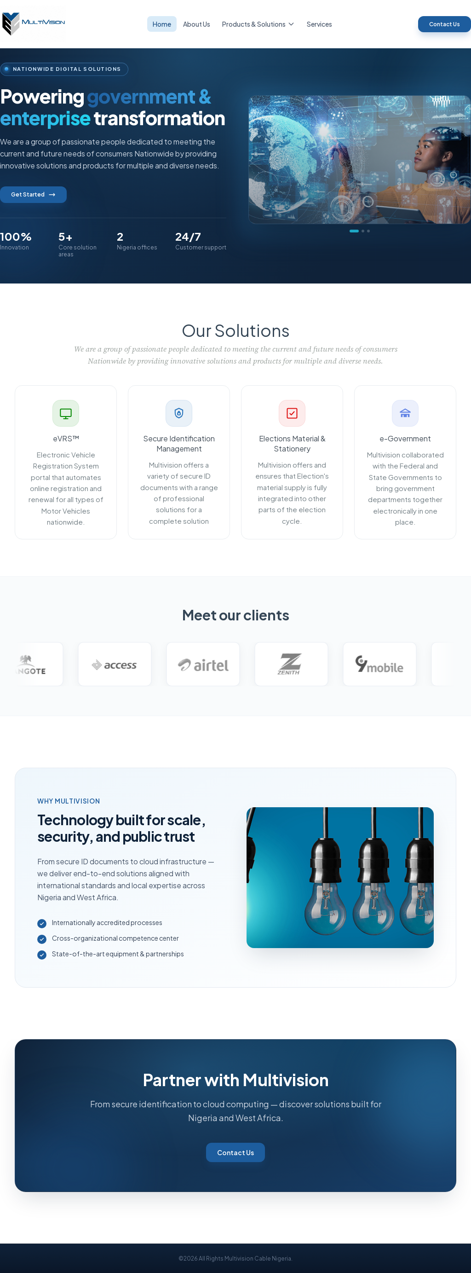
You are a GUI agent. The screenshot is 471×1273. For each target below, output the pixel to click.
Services (319, 24)
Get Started (33, 194)
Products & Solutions (258, 24)
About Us (196, 24)
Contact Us (444, 24)
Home (162, 24)
